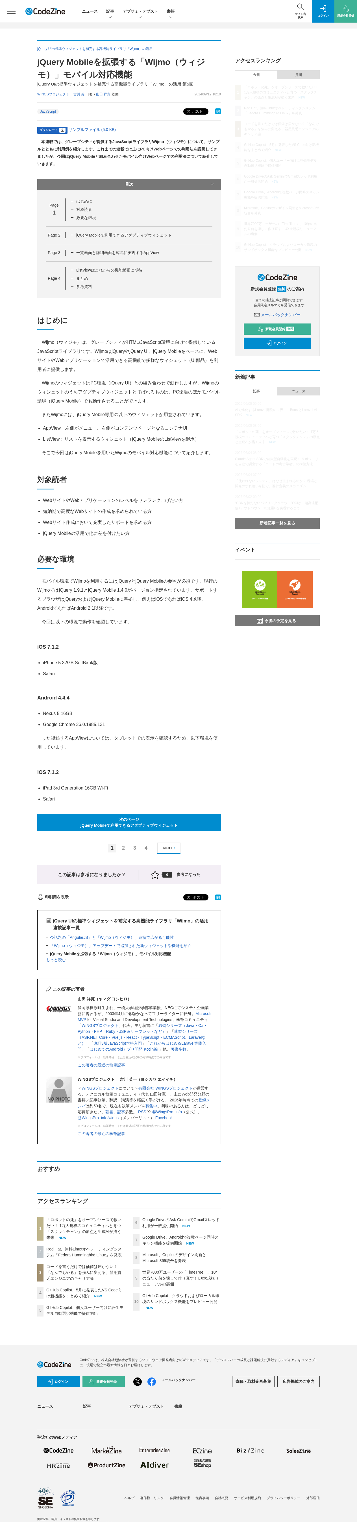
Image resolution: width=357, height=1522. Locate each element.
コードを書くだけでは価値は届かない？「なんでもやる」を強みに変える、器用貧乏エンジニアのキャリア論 (83, 1272)
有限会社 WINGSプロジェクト (165, 1088)
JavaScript (48, 111)
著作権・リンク (152, 1498)
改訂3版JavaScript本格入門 (117, 1043)
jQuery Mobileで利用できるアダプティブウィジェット (124, 235)
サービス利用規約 (247, 1498)
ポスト (194, 112)
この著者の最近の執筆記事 (101, 1065)
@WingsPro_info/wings (98, 1118)
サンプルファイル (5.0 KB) (92, 129)
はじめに (84, 201)
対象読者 (84, 209)
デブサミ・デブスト (140, 11)
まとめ (82, 278)
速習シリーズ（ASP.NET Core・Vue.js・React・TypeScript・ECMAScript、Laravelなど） (142, 1037)
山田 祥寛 (103, 94)
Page (54, 235)
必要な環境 (86, 217)
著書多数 (178, 1049)
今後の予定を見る (276, 621)
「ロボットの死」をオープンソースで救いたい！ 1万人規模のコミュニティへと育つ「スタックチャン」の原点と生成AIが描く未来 (281, 92)
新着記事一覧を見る (277, 523)
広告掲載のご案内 (298, 1381)
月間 (298, 75)
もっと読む (56, 959)
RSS (142, 1112)
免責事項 (202, 1498)
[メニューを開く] (11, 11)
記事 (110, 11)
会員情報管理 (179, 1498)
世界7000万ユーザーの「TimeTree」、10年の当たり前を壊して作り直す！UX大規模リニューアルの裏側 (181, 1278)
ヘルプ (129, 1498)
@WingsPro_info (167, 1112)
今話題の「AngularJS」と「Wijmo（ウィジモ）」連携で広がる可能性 (112, 937)
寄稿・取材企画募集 (253, 1381)
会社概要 (221, 1498)
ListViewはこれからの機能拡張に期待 (109, 270)
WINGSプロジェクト (100, 1025)
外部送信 (313, 1498)
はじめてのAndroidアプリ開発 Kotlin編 (124, 1049)
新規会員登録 (276, 329)
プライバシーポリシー (284, 1498)
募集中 (151, 1106)
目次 (170, 184)
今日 (256, 75)
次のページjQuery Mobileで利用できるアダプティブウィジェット (129, 822)
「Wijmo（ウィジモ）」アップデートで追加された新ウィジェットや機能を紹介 (120, 945)
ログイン (276, 343)
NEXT (170, 848)
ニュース (90, 11)
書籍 (171, 11)
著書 (109, 1112)
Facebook (164, 1118)
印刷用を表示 (53, 897)
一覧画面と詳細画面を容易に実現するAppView (117, 252)
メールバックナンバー (277, 314)
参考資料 (84, 286)
